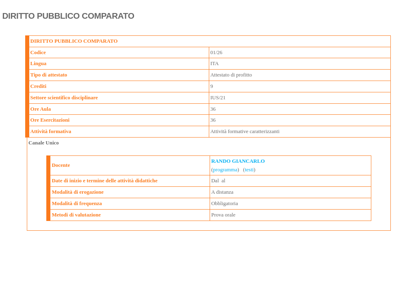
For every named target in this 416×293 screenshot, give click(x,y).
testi (249, 169)
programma (225, 169)
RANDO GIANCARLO (238, 161)
